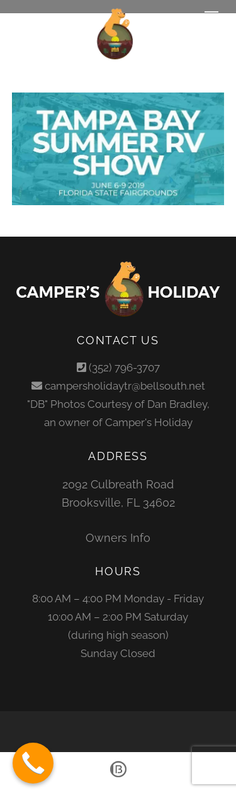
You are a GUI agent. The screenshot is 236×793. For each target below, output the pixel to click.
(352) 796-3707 (124, 367)
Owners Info (118, 537)
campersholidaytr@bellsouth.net (125, 386)
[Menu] (211, 17)
